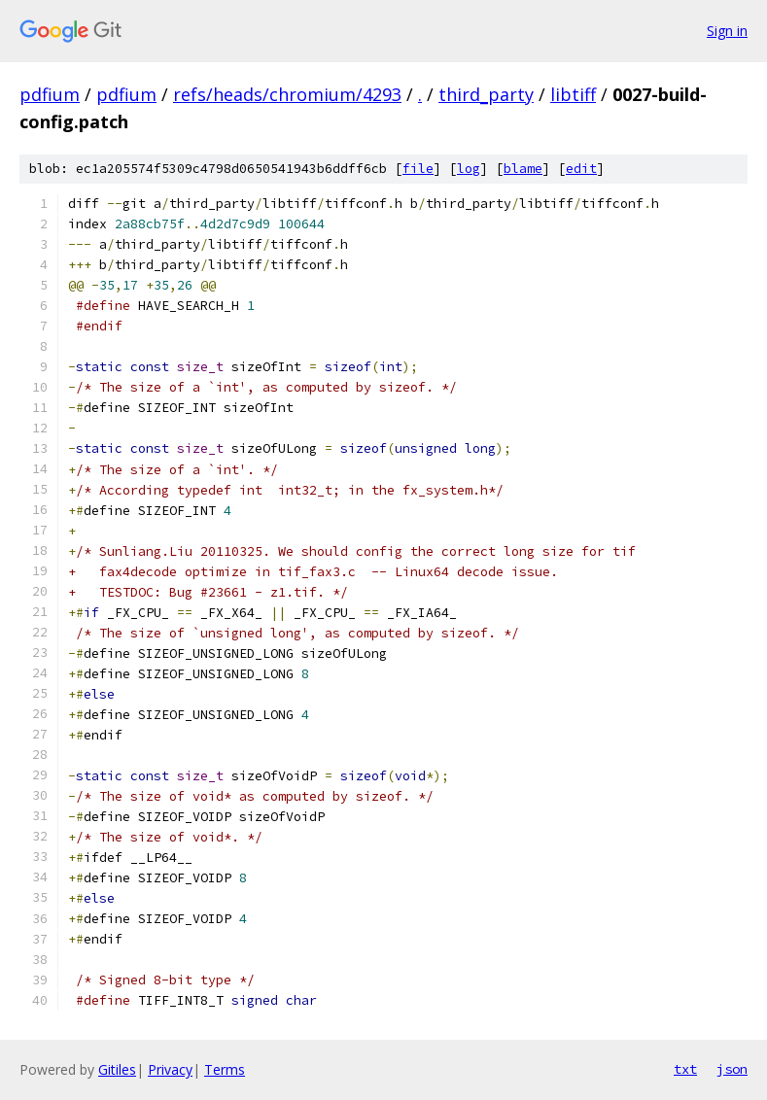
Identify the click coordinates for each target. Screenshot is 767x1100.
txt (685, 1069)
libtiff (573, 94)
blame (523, 168)
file (418, 168)
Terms (224, 1069)
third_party (486, 94)
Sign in (727, 30)
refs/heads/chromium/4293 (287, 94)
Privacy (170, 1069)
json (732, 1069)
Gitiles (117, 1069)
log (468, 168)
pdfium (49, 94)
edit (581, 168)
